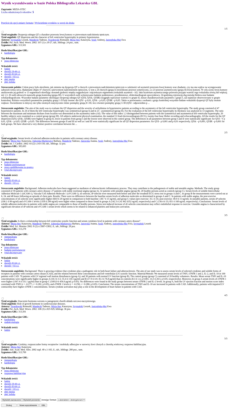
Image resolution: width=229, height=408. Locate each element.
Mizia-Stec (75, 40)
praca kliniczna (11, 61)
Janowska (85, 141)
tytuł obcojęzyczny (13, 170)
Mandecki (34, 40)
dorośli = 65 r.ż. (11, 76)
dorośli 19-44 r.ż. (12, 71)
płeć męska (9, 79)
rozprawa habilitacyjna (15, 373)
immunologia (10, 237)
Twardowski (53, 40)
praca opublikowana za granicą (18, 167)
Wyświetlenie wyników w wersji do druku (54, 23)
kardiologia (9, 53)
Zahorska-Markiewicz (42, 141)
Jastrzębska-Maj (113, 40)
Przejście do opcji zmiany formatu (17, 23)
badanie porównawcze (14, 164)
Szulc (94, 40)
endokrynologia (11, 322)
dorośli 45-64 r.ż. (12, 74)
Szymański (16, 40)
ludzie (7, 69)
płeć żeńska (9, 82)
